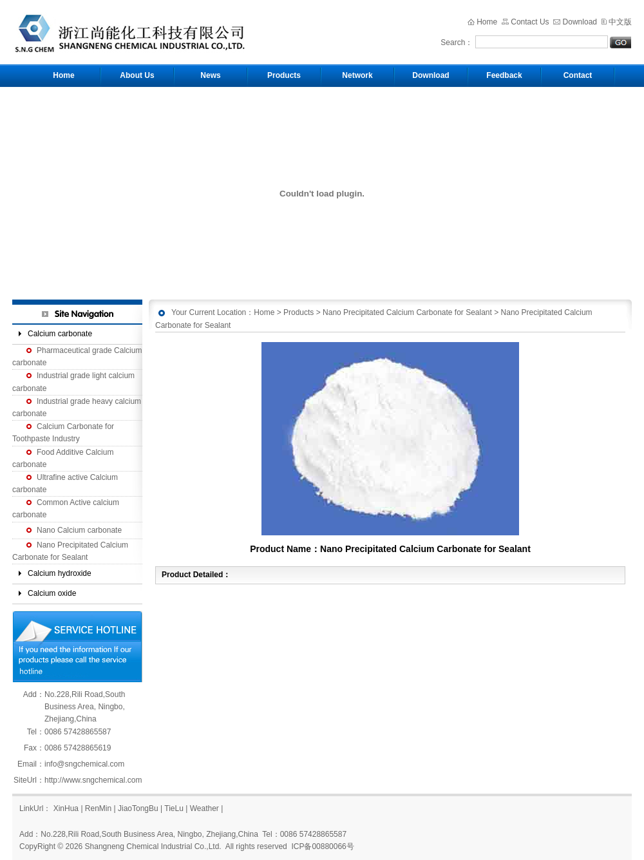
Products (284, 75)
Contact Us (530, 21)
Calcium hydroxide (59, 573)
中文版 (620, 21)
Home (487, 21)
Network (357, 75)
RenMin (98, 808)
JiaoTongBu (138, 808)
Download (580, 21)
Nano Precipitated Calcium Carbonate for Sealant (407, 312)
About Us (137, 75)
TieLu (174, 808)
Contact (578, 75)
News (210, 75)
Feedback (504, 75)
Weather (204, 808)
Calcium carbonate (60, 333)
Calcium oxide (52, 593)
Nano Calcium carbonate (79, 530)
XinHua (66, 808)
